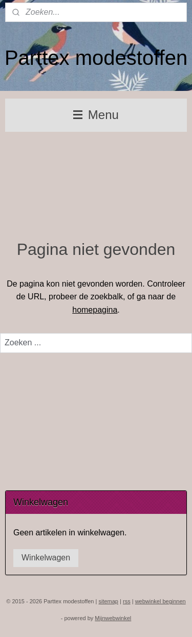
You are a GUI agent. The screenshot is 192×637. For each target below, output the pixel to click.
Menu (96, 115)
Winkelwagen (46, 557)
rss (127, 601)
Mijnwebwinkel (113, 618)
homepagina (94, 309)
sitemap (108, 601)
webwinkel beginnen (160, 601)
